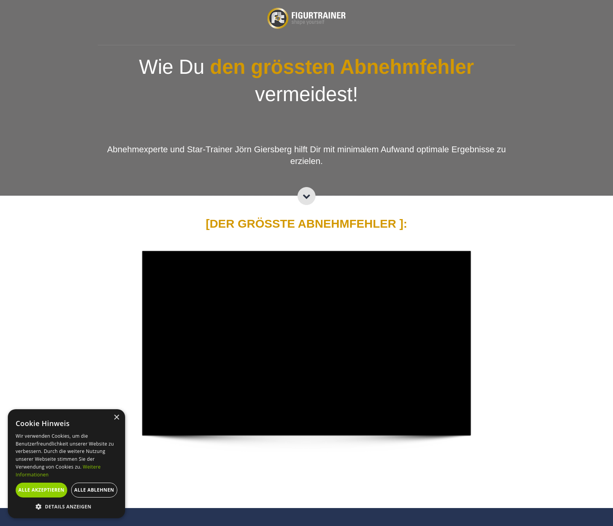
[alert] (66, 463)
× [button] (116, 418)
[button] (66, 506)
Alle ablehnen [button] (94, 490)
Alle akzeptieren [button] (41, 490)
